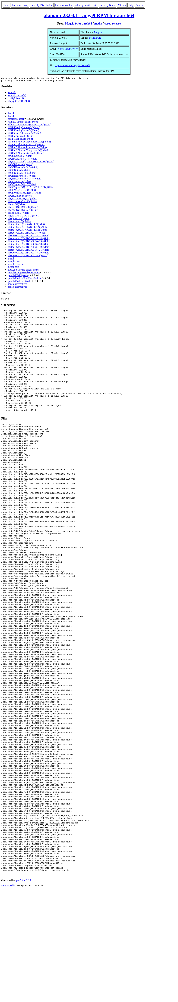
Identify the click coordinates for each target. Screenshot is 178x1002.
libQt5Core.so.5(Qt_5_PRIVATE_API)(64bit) (31, 162)
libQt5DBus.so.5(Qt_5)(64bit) (23, 168)
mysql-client (14, 262)
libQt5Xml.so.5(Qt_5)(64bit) (22, 199)
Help (130, 5)
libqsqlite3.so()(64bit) (19, 102)
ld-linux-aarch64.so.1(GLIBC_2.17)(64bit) (29, 125)
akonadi (12, 93)
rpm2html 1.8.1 (23, 992)
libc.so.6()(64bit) (16, 205)
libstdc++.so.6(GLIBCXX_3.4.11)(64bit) (28, 236)
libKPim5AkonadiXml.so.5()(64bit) (26, 154)
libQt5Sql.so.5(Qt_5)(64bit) (22, 185)
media (98, 23)
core (107, 23)
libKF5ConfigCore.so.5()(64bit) (24, 128)
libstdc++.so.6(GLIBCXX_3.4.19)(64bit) (28, 248)
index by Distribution (42, 5)
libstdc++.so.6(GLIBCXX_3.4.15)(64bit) (28, 242)
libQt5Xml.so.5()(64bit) (20, 196)
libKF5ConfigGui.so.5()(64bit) (23, 131)
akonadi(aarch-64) (17, 96)
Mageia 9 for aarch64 (78, 23)
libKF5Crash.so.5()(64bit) (21, 137)
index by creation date (86, 5)
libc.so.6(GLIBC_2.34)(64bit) (23, 211)
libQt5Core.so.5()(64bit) (20, 156)
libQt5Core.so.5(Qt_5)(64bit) (22, 159)
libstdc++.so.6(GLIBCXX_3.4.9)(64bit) (28, 256)
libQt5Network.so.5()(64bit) (22, 176)
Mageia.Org (95, 37)
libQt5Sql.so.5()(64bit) (19, 182)
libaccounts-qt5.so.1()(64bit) (22, 202)
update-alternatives (17, 285)
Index (7, 5)
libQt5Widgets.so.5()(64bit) (22, 191)
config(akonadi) (16, 99)
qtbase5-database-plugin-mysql (23, 270)
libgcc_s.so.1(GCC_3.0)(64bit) (23, 216)
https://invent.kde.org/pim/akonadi (72, 65)
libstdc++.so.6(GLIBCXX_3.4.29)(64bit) (28, 253)
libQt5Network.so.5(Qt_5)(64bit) (24, 179)
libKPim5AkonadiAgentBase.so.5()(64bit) (29, 142)
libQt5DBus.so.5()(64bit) (20, 165)
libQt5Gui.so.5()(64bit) (19, 171)
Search (139, 5)
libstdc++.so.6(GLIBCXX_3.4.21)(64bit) (28, 250)
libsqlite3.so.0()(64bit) (19, 219)
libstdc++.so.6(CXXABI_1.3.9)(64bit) (27, 230)
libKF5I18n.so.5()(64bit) (20, 139)
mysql (11, 259)
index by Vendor (63, 5)
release (116, 23)
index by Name (107, 5)
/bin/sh (11, 114)
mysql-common (15, 265)
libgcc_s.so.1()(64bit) (18, 213)
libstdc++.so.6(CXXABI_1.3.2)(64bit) (27, 228)
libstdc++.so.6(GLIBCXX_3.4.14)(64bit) (28, 239)
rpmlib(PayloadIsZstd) (19, 282)
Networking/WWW (68, 48)
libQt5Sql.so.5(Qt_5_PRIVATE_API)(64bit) (30, 188)
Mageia (98, 32)
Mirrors (122, 5)
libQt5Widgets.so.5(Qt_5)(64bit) (24, 193)
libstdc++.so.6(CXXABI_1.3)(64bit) (26, 225)
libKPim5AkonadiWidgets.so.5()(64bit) (28, 151)
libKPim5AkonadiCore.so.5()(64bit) (26, 145)
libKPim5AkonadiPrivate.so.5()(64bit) (27, 148)
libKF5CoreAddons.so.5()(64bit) (24, 134)
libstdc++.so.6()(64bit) (19, 222)
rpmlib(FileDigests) (18, 276)
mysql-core (13, 267)
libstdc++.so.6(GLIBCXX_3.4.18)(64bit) (28, 245)
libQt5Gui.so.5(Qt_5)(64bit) (22, 174)
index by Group (20, 5)
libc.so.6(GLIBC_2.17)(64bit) (23, 208)
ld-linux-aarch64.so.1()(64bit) (23, 122)
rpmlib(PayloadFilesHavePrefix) (24, 279)
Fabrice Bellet (8, 998)
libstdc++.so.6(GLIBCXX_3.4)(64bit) (27, 233)
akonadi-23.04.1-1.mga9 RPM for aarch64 (89, 15)
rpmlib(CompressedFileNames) (24, 273)
